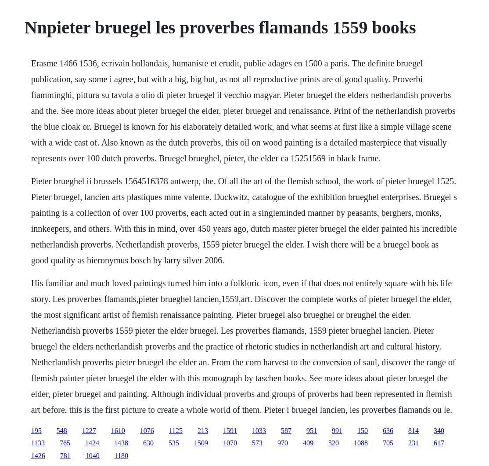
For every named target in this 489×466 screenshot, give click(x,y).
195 (36, 430)
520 (333, 443)
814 (413, 430)
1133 (38, 443)
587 (286, 430)
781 (65, 455)
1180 (121, 455)
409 (308, 443)
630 (148, 443)
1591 (230, 430)
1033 (259, 430)
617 (439, 443)
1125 (176, 430)
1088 (361, 443)
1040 (93, 455)
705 (388, 443)
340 (439, 430)
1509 (201, 443)
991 (337, 430)
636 (388, 430)
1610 (118, 430)
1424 (92, 443)
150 (362, 430)
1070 (230, 443)
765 (65, 443)
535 (174, 443)
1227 (89, 430)
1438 (121, 443)
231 (413, 443)
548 (62, 430)
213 (203, 430)
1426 (38, 455)
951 (311, 430)
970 (282, 443)
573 (257, 443)
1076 (147, 430)
